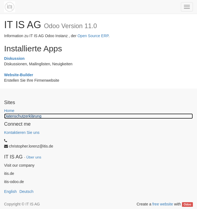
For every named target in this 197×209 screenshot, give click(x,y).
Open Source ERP (92, 36)
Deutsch (26, 191)
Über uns (33, 157)
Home (9, 110)
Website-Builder (18, 75)
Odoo (187, 204)
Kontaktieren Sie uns (21, 132)
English (10, 191)
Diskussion (14, 58)
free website (162, 204)
